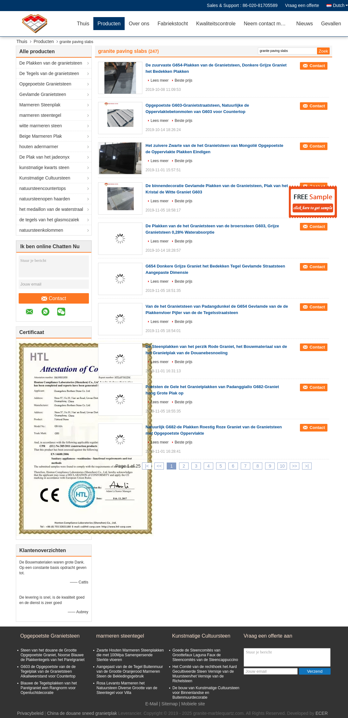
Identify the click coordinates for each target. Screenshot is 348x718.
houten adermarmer (38, 146)
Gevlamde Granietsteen (42, 94)
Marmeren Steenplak (39, 104)
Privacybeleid (30, 713)
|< (147, 466)
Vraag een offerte (302, 5)
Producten (109, 23)
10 (282, 466)
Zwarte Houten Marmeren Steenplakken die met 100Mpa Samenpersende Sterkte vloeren (130, 655)
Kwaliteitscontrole (216, 23)
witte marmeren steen (40, 125)
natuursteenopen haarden (44, 198)
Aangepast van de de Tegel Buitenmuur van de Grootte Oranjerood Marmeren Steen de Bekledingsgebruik (129, 671)
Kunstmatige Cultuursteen (44, 177)
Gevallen (331, 23)
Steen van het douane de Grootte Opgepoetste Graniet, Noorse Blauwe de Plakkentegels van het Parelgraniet (52, 655)
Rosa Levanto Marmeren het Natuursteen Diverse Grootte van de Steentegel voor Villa (126, 688)
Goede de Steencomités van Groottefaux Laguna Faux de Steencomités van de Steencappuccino (205, 655)
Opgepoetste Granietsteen (45, 83)
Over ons (139, 23)
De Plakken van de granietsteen (50, 63)
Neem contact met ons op (268, 23)
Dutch (340, 5)
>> (294, 466)
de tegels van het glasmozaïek (49, 219)
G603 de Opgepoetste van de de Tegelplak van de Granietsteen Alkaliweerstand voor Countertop (48, 671)
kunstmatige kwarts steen (44, 167)
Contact (53, 298)
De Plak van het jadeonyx (44, 157)
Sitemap (169, 703)
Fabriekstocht (173, 23)
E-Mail (151, 703)
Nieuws (304, 23)
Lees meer (160, 80)
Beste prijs (183, 80)
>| (307, 466)
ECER (321, 713)
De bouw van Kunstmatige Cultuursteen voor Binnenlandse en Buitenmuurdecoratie (205, 693)
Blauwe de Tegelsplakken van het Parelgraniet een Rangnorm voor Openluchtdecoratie (49, 688)
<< (159, 466)
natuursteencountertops (42, 188)
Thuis (83, 23)
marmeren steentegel (40, 115)
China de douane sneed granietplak (82, 713)
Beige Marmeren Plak (40, 136)
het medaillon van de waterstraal (51, 209)
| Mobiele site (192, 703)
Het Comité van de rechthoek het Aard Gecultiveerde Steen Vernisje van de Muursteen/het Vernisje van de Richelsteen (204, 673)
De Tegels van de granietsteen (49, 73)
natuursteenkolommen (41, 230)
